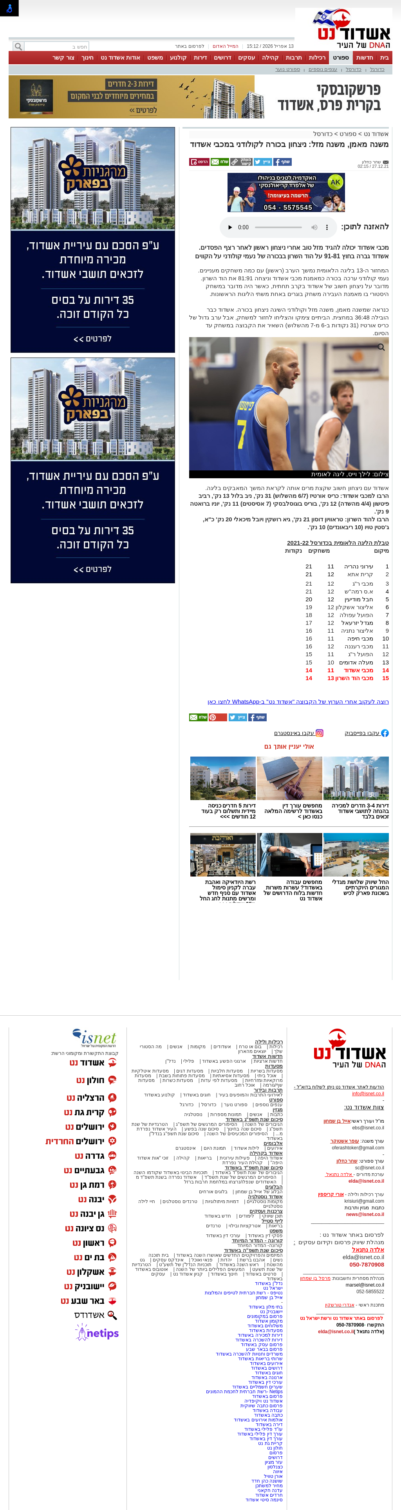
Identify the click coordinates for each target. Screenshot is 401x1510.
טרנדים (213, 1226)
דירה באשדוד (269, 1424)
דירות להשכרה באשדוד (259, 1340)
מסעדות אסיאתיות (231, 1075)
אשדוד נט (375, 134)
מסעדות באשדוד (266, 1330)
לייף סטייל (272, 1221)
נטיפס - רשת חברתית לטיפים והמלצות (244, 1293)
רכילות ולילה (269, 1042)
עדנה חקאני (270, 1490)
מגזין (278, 1110)
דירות (200, 57)
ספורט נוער (287, 69)
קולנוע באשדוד (159, 1095)
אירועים (275, 1148)
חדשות (364, 57)
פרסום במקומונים (265, 1316)
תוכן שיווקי (272, 1216)
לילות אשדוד (246, 1148)
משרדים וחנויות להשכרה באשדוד (249, 1354)
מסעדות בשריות (267, 1071)
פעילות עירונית (235, 1158)
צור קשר (63, 57)
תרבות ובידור (268, 1090)
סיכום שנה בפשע (201, 1129)
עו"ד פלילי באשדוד (263, 1429)
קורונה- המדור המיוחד (260, 1245)
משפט (155, 57)
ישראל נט (273, 1288)
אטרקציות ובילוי (245, 1226)
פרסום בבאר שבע (264, 1349)
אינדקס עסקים (168, 1260)
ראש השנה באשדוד (239, 1264)
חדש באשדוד (217, 1216)
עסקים (246, 57)
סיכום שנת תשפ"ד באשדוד (254, 1168)
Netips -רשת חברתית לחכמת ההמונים (244, 1391)
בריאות (205, 1158)
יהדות (226, 1260)
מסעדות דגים (189, 1071)
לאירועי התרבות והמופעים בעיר (251, 1095)
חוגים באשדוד (197, 1095)
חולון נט (274, 1448)
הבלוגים (274, 1187)
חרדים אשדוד (269, 1495)
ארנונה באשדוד (267, 1377)
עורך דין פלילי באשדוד (259, 1434)
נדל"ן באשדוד (269, 1283)
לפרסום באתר (189, 46)
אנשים (176, 1046)
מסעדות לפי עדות (219, 1080)
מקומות (198, 1046)
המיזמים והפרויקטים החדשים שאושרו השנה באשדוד (229, 1255)
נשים (278, 1260)
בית (384, 57)
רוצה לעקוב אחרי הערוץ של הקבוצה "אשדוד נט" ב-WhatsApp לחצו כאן (298, 701)
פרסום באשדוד (267, 1396)
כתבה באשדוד (268, 1415)
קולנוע (178, 57)
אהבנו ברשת (252, 1260)
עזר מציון (274, 1462)
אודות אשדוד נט (120, 57)
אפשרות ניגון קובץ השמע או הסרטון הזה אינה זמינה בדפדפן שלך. (278, 227)
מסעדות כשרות (178, 1080)
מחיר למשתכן (269, 1485)
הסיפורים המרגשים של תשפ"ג (206, 1124)
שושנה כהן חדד (267, 1481)
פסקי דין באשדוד (265, 1235)
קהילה (270, 57)
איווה (278, 1471)
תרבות (294, 57)
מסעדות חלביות (227, 1071)
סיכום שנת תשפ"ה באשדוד (253, 1250)
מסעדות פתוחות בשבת (182, 1075)
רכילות (317, 57)
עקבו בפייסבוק (367, 732)
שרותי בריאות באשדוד (260, 1358)
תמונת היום (215, 1148)
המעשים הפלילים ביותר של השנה (210, 1269)
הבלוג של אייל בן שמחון (259, 1191)
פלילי (188, 1061)
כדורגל (377, 69)
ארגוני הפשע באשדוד (224, 1061)
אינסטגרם (185, 1148)
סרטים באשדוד (261, 1274)
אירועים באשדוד (266, 1363)
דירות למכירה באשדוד (260, 1335)
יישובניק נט (270, 1311)
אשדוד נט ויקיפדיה (263, 1401)
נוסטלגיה (193, 1114)
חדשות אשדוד (267, 1056)
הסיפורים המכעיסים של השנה (237, 1133)
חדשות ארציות (268, 1061)
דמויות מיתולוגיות (222, 1201)
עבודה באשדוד (267, 1410)
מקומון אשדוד (269, 1321)
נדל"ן (170, 1061)
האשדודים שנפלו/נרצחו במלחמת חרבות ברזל (230, 1182)
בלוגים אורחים (213, 1191)
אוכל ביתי (266, 1075)
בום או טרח (250, 1046)
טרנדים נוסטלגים (180, 1201)
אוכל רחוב (245, 1085)
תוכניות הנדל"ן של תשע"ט (185, 1264)
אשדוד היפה (269, 1158)
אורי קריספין (330, 1194)
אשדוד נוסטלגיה (265, 1197)
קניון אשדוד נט (187, 1274)
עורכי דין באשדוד (223, 1235)
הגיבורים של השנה (264, 1124)
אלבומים (273, 1143)
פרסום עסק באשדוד (262, 1344)
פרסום (275, 1453)
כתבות (276, 1114)
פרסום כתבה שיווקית (261, 1405)
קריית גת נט (270, 1443)
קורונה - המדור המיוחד (257, 1240)
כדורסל (353, 69)
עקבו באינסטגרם (298, 732)
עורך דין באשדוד (266, 1438)
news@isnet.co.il (365, 1214)
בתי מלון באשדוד (266, 1307)
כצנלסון (275, 1467)
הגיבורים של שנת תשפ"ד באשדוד (248, 1172)
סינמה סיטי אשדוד (264, 1500)
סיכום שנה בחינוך (244, 1129)
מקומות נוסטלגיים (264, 1201)
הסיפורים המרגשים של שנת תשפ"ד (239, 1177)
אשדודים (222, 1046)
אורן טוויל (273, 1476)
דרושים (222, 57)
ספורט (341, 57)
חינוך (87, 57)
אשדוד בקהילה (266, 1153)
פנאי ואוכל (202, 1260)
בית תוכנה (158, 1255)
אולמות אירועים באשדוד (258, 1420)
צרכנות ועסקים (266, 1211)
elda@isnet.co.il (366, 1181)
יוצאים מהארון (252, 1051)
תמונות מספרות (225, 1114)
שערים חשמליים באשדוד (257, 1387)
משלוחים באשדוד (265, 1326)
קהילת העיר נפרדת (242, 1162)
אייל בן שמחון (269, 1297)
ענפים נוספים (323, 69)
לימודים (246, 1216)
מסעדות (274, 1066)
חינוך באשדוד (224, 1274)
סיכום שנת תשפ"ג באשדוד (254, 1119)
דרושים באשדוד (267, 1368)
